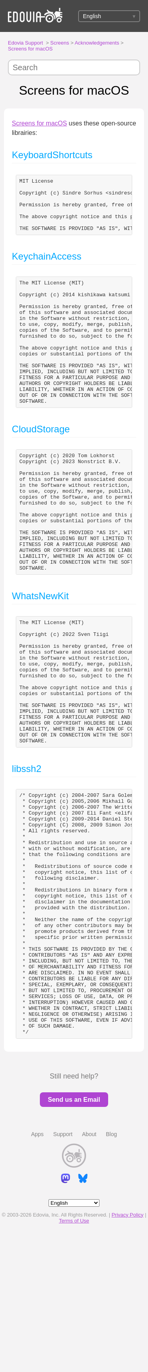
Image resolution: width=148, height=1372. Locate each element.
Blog (111, 1267)
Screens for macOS (30, 49)
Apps (37, 1267)
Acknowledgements (97, 43)
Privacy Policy (128, 1347)
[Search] (74, 67)
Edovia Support (25, 43)
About (89, 1267)
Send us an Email (74, 1232)
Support (63, 1267)
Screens (59, 43)
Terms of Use (74, 1353)
